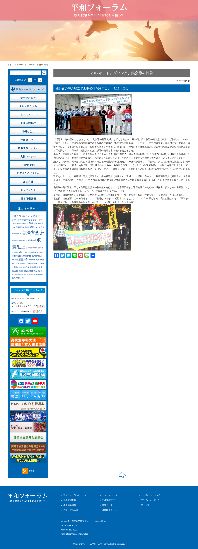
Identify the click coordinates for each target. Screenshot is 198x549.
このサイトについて (150, 495)
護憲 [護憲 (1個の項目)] (16, 260)
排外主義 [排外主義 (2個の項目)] (32, 240)
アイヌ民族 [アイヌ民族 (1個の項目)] (21, 216)
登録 (14, 303)
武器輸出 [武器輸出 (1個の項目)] (40, 252)
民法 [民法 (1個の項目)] (21, 256)
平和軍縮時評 (108, 500)
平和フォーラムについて (75, 495)
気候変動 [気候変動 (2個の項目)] (36, 256)
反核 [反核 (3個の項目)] (31, 223)
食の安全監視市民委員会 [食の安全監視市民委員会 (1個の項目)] (28, 271)
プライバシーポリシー (151, 500)
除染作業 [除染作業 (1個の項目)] (26, 267)
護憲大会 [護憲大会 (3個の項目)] (23, 259)
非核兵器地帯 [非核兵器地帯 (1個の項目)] (35, 267)
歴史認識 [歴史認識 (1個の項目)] (15, 256)
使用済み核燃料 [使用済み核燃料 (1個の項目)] (22, 223)
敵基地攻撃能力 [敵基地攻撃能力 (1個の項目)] (32, 248)
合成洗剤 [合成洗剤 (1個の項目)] (37, 223)
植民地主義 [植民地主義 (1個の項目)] (32, 252)
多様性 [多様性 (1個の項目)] (37, 227)
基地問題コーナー (110, 510)
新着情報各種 (69, 500)
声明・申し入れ (70, 510)
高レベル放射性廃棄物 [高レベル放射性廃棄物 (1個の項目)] (32, 274)
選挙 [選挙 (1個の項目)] (17, 263)
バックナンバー (17, 311)
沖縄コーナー (108, 505)
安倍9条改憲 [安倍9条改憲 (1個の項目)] (16, 233)
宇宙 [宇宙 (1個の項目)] (42, 227)
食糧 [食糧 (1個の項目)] (16, 274)
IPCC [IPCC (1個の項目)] (14, 216)
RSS (28, 471)
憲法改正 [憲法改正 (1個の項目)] (15, 240)
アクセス (145, 505)
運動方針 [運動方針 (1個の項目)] (31, 260)
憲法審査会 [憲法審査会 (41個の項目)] (33, 232)
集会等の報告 (69, 505)
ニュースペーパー (110, 495)
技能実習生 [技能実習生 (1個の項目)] (23, 240)
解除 (20, 303)
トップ (10, 65)
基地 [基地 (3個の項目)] (32, 227)
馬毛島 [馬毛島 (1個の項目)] (20, 274)
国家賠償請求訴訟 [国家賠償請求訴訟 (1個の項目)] (22, 227)
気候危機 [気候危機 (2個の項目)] (27, 256)
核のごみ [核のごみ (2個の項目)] (23, 252)
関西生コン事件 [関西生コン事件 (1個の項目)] (26, 263)
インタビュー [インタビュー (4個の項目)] (33, 215)
